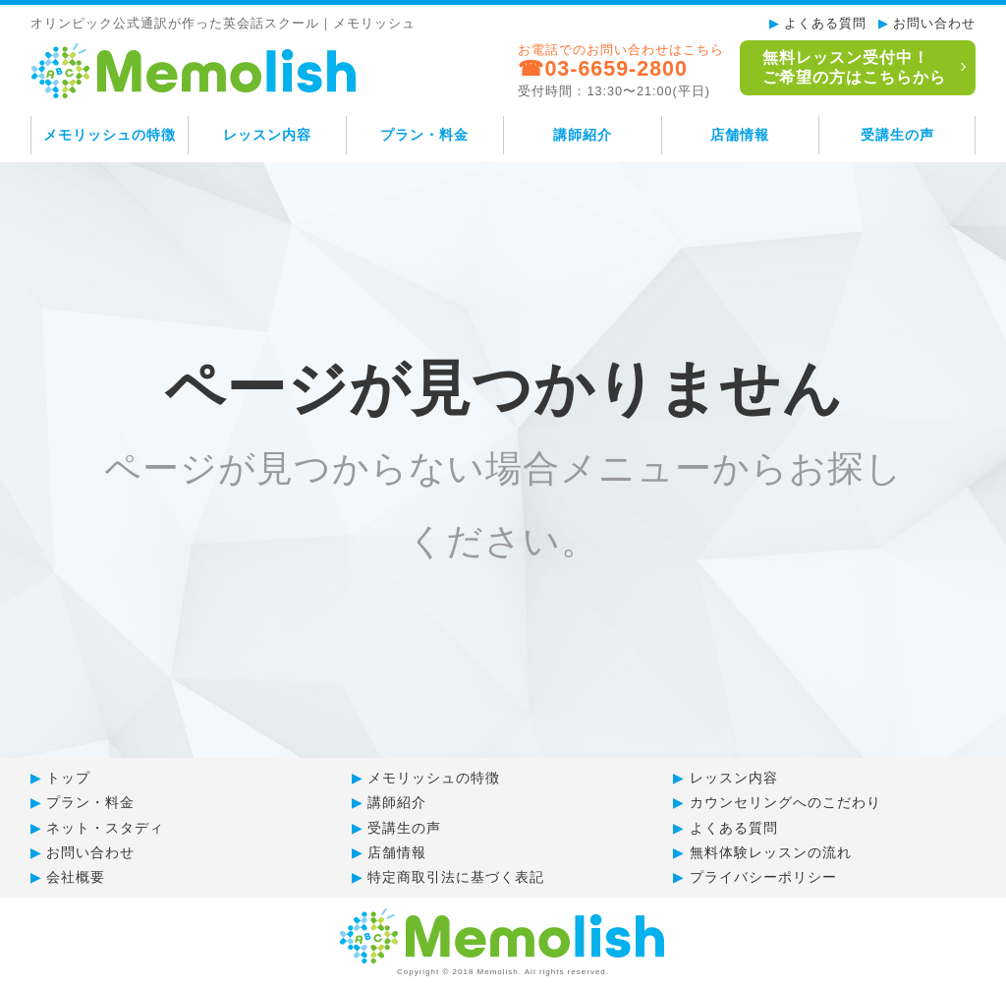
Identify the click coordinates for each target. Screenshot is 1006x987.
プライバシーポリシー (763, 877)
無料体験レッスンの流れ (771, 852)
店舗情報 (739, 135)
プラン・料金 (424, 135)
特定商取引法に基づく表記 (455, 877)
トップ (68, 777)
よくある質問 (825, 23)
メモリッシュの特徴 (109, 135)
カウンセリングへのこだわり (785, 802)
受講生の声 (897, 135)
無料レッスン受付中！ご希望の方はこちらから (852, 67)
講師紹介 (582, 135)
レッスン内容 (267, 135)
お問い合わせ (934, 23)
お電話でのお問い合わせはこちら (618, 70)
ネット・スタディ (105, 828)
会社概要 (75, 877)
